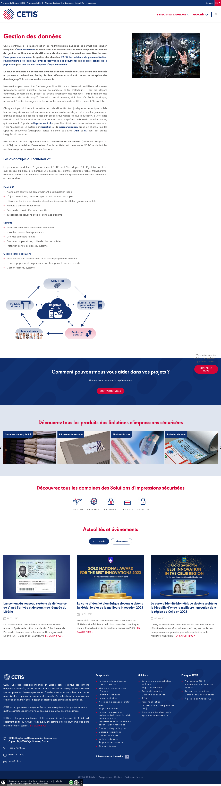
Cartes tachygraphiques (112, 729)
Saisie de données (152, 692)
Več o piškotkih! (76, 782)
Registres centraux (152, 688)
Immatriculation (108, 699)
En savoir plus (54, 636)
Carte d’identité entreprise (200, 695)
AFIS (76, 131)
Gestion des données (153, 695)
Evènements (121, 542)
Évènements (91, 3)
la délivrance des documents (60, 61)
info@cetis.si (15, 761)
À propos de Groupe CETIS (13, 3)
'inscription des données (17, 57)
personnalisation (68, 127)
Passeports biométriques (112, 681)
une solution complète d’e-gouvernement (44, 64)
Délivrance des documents (156, 712)
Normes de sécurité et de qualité (59, 3)
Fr (217, 2)
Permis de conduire (110, 695)
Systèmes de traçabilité (155, 716)
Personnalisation (151, 702)
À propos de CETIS (195, 681)
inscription (45, 127)
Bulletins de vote (108, 739)
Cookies (118, 777)
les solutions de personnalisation (87, 57)
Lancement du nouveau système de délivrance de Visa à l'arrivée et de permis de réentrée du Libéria (35, 608)
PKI (86, 131)
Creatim (139, 777)
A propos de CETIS (35, 3)
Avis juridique (105, 777)
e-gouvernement (26, 50)
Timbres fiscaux (108, 746)
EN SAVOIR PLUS (39, 726)
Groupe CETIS (37, 718)
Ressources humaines (197, 692)
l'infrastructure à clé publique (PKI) (23, 61)
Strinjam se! (71, 782)
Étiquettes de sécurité (111, 743)
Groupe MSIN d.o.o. (35, 722)
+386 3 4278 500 (16, 748)
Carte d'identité (107, 685)
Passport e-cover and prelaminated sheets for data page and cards (115, 715)
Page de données (108, 709)
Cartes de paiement (110, 732)
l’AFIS (64, 57)
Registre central (42, 123)
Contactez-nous (110, 391)
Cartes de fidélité (108, 736)
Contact (209, 3)
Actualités (79, 3)
